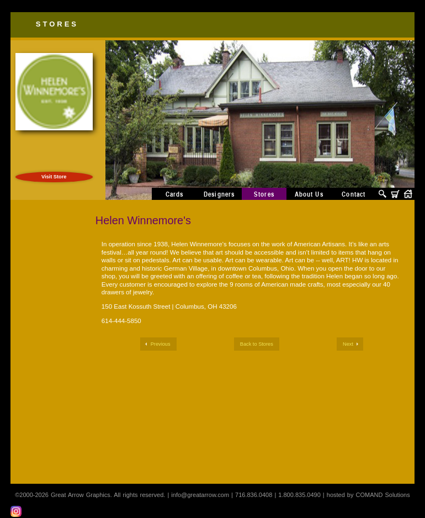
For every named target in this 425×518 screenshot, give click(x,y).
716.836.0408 (253, 494)
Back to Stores (256, 344)
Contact (353, 194)
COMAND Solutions (383, 494)
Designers (219, 194)
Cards (175, 194)
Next (348, 344)
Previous (161, 344)
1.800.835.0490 (299, 494)
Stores (57, 24)
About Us (309, 194)
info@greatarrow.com (200, 494)
